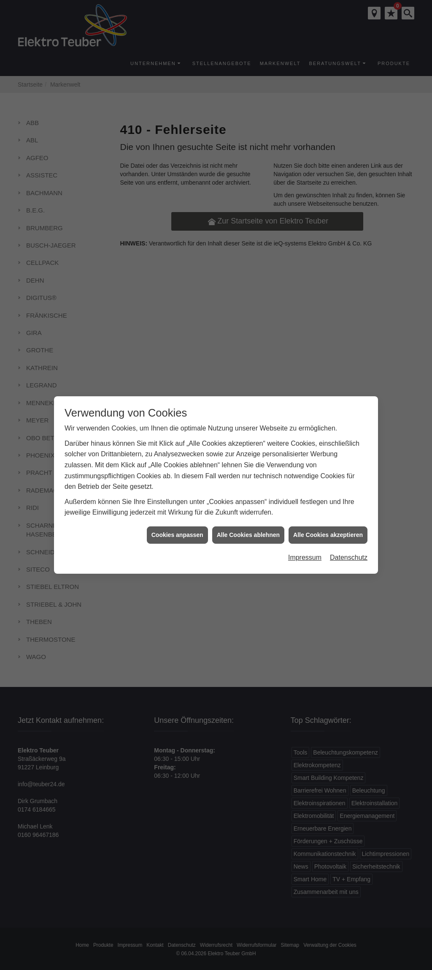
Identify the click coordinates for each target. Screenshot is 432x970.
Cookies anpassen (177, 526)
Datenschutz (348, 549)
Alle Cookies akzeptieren (328, 526)
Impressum (304, 549)
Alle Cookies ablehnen (248, 526)
